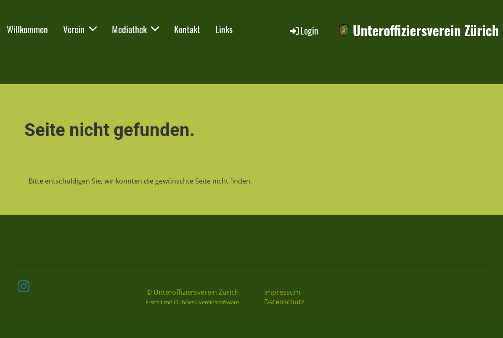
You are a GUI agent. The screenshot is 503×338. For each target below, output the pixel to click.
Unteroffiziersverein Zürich (426, 30)
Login (303, 30)
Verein (80, 29)
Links (224, 29)
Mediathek (135, 29)
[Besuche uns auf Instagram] (23, 286)
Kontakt (187, 29)
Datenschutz (284, 301)
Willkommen (27, 29)
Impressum (282, 292)
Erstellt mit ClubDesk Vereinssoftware (192, 302)
